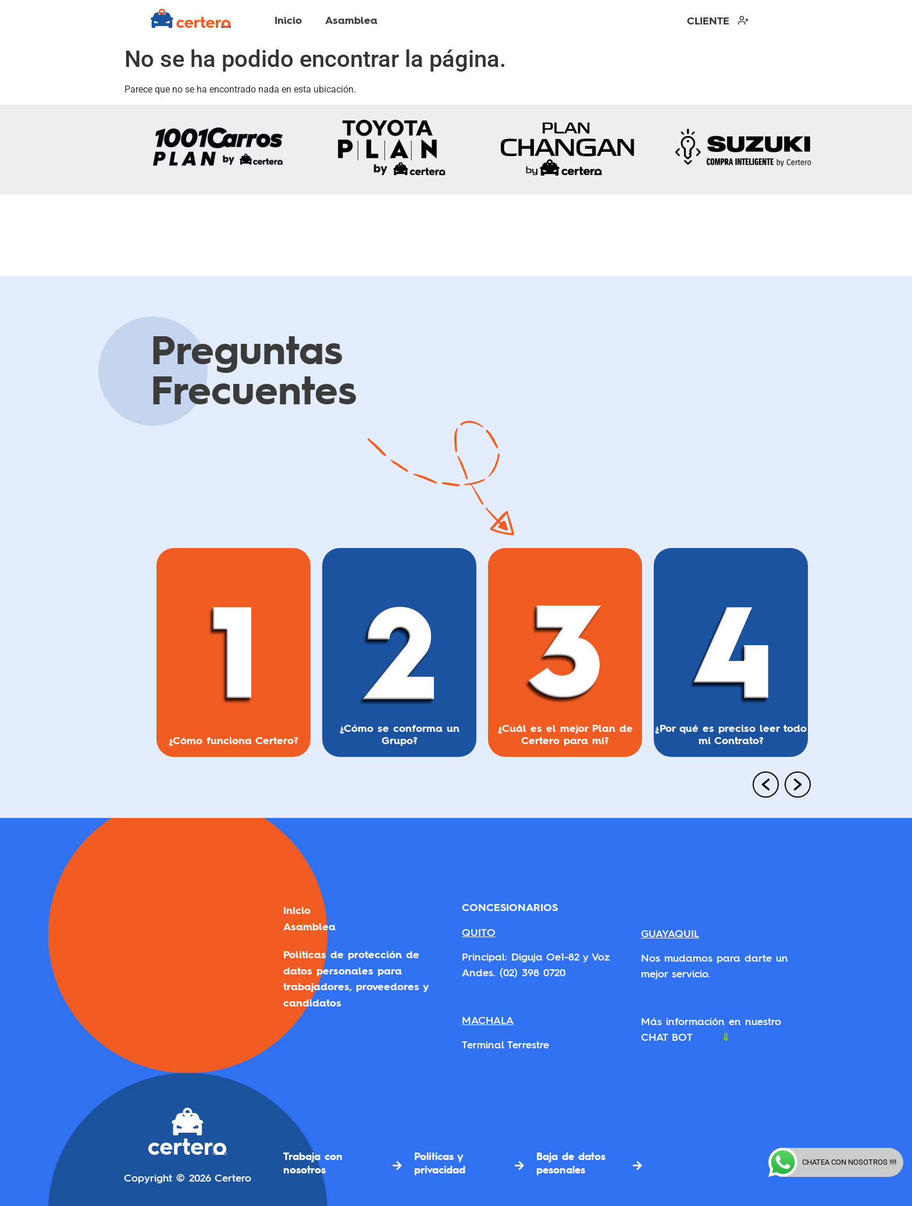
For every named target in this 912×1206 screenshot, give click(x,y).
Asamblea (351, 20)
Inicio (288, 20)
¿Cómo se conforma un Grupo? (399, 734)
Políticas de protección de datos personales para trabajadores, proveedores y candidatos (355, 972)
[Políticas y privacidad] (519, 1165)
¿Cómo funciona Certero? (233, 740)
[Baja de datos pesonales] (637, 1165)
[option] (233, 657)
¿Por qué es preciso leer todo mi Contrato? (731, 734)
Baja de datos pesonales (570, 1162)
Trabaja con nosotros (313, 1162)
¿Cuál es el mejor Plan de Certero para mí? (565, 734)
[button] (761, 786)
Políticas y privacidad (439, 1162)
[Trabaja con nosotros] (397, 1165)
